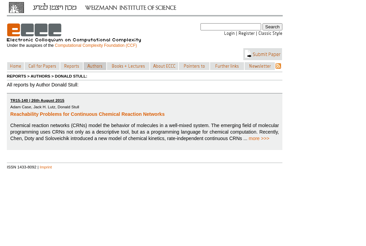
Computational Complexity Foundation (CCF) (96, 45)
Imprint (46, 167)
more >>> (259, 138)
